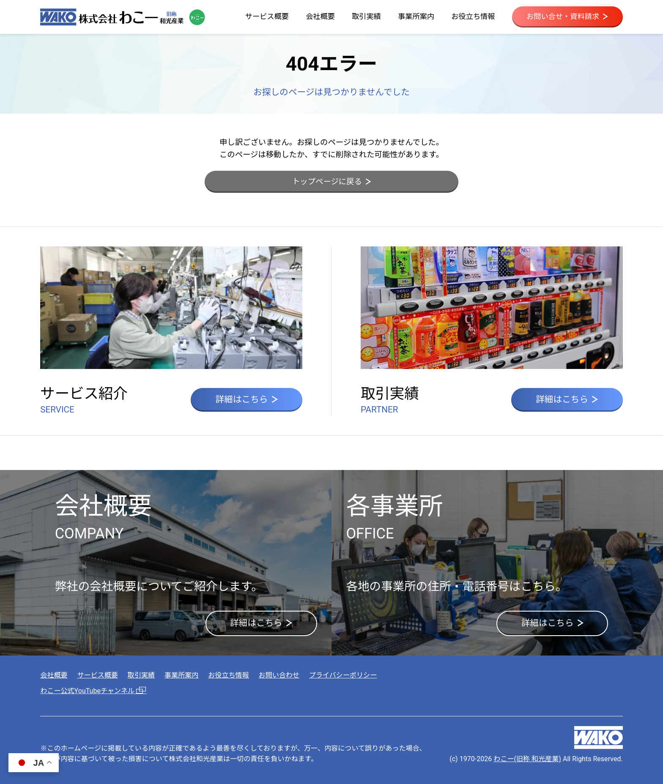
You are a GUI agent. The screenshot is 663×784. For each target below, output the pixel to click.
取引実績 (366, 16)
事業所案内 (416, 16)
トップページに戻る (331, 181)
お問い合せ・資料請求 (567, 16)
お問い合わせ (279, 675)
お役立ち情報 (473, 16)
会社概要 (320, 16)
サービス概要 (267, 16)
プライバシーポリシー (343, 675)
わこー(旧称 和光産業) (527, 759)
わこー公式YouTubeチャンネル (93, 691)
